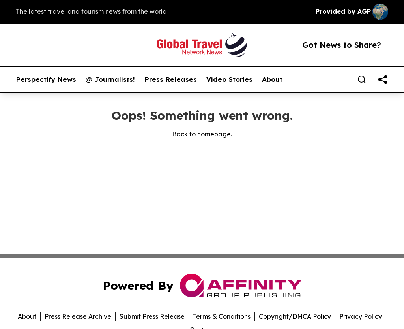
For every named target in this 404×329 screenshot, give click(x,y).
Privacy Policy (360, 316)
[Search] (361, 79)
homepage (214, 134)
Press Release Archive (78, 316)
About (272, 79)
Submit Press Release (152, 316)
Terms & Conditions (222, 316)
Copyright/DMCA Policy (295, 316)
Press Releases (170, 79)
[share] (382, 79)
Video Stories (229, 79)
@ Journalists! (110, 79)
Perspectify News (46, 79)
